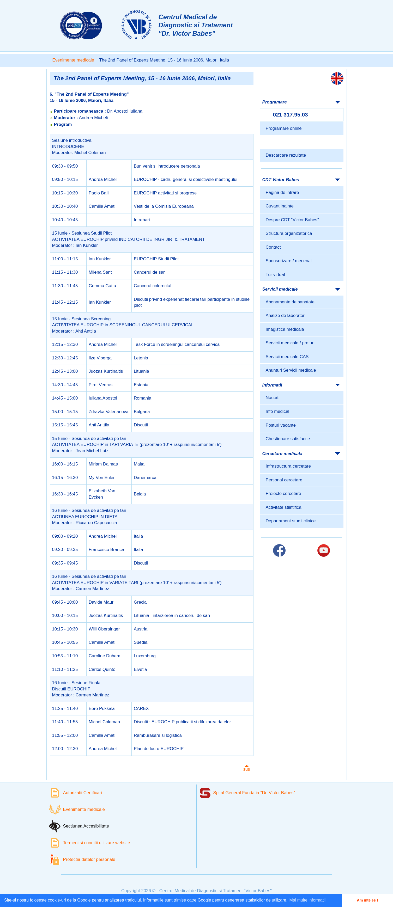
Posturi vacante (281, 425)
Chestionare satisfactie (288, 438)
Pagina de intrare (282, 192)
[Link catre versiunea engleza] (337, 78)
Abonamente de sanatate (290, 301)
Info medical (277, 411)
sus (246, 769)
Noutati (273, 397)
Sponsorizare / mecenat (289, 260)
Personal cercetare (284, 479)
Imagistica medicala (285, 329)
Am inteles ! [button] (367, 900)
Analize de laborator (285, 315)
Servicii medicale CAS (287, 356)
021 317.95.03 (290, 115)
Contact (273, 247)
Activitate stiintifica (283, 507)
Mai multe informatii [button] (307, 900)
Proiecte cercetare (283, 493)
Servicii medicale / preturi (290, 342)
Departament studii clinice (291, 520)
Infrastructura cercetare (288, 466)
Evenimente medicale (73, 60)
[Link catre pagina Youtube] (323, 550)
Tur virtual (275, 274)
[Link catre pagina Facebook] (279, 550)
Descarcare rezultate (286, 155)
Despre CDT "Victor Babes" (292, 219)
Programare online (284, 128)
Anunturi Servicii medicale (291, 370)
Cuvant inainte (280, 206)
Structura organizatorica (289, 233)
